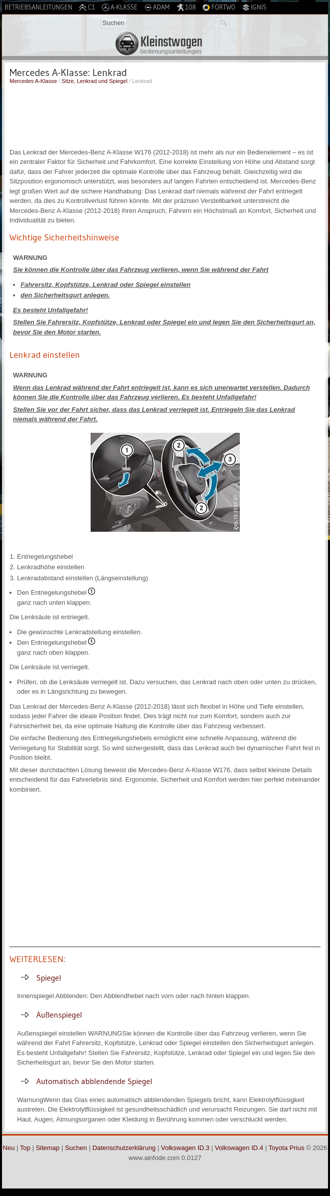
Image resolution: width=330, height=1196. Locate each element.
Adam (157, 7)
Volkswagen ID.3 (185, 1148)
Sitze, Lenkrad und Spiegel (94, 81)
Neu (9, 1148)
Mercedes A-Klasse (33, 81)
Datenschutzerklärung (123, 1148)
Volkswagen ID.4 (239, 1148)
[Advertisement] (165, 115)
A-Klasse (120, 7)
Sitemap (48, 1148)
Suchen (76, 1148)
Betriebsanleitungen (38, 7)
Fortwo (218, 7)
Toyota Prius (286, 1148)
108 (186, 7)
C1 (87, 7)
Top (25, 1148)
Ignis (254, 7)
